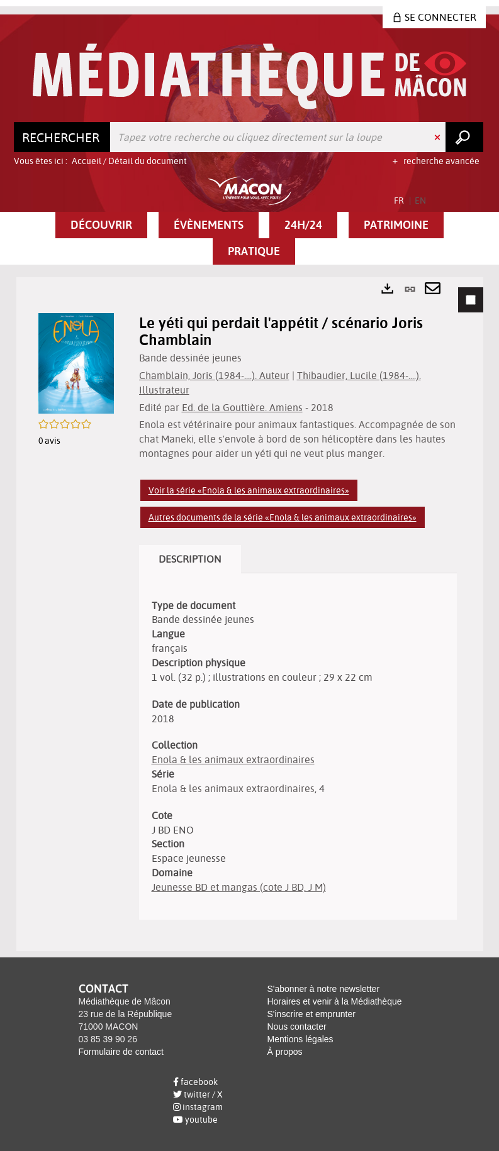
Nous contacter (297, 1027)
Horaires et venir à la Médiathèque (334, 1001)
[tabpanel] (249, 614)
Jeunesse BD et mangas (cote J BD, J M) (239, 887)
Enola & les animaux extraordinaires (233, 759)
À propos (285, 1052)
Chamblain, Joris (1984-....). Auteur (214, 375)
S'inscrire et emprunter (311, 1014)
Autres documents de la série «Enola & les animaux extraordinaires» (283, 517)
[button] (101, 225)
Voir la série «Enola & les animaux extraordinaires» (249, 490)
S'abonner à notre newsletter (323, 989)
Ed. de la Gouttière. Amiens (242, 407)
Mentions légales (300, 1039)
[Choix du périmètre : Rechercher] (62, 137)
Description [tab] (190, 559)
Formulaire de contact (121, 1052)
